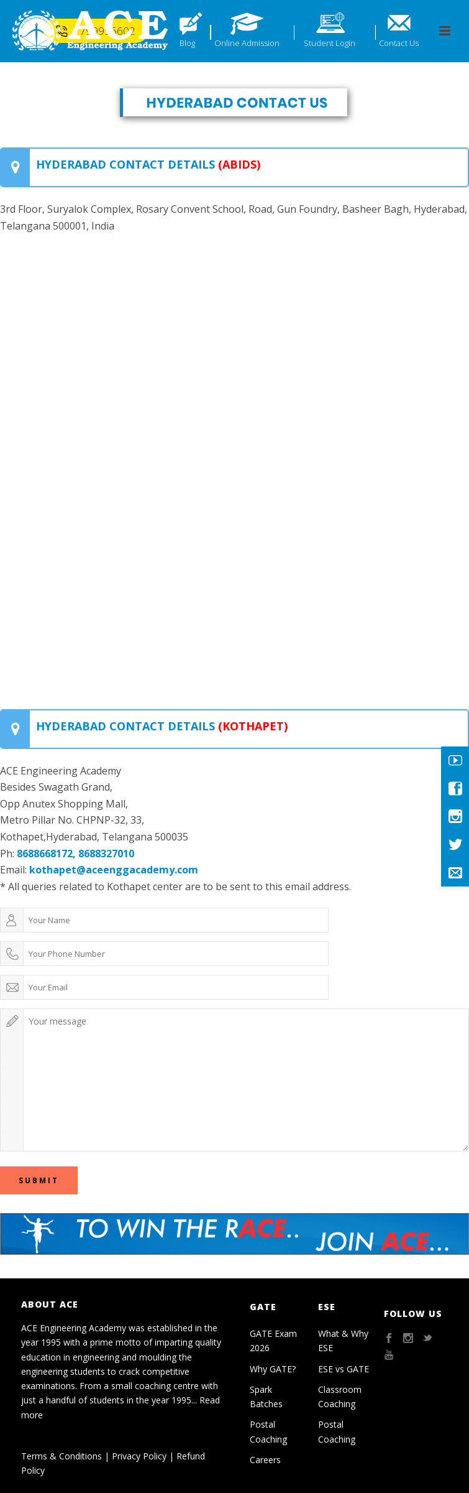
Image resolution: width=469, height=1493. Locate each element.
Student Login (329, 43)
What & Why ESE (343, 1341)
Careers (265, 1460)
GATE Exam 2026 (273, 1341)
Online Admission (247, 43)
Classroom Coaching (340, 1397)
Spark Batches (266, 1397)
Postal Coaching (268, 1431)
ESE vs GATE (343, 1369)
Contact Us (399, 43)
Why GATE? (273, 1369)
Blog (187, 43)
